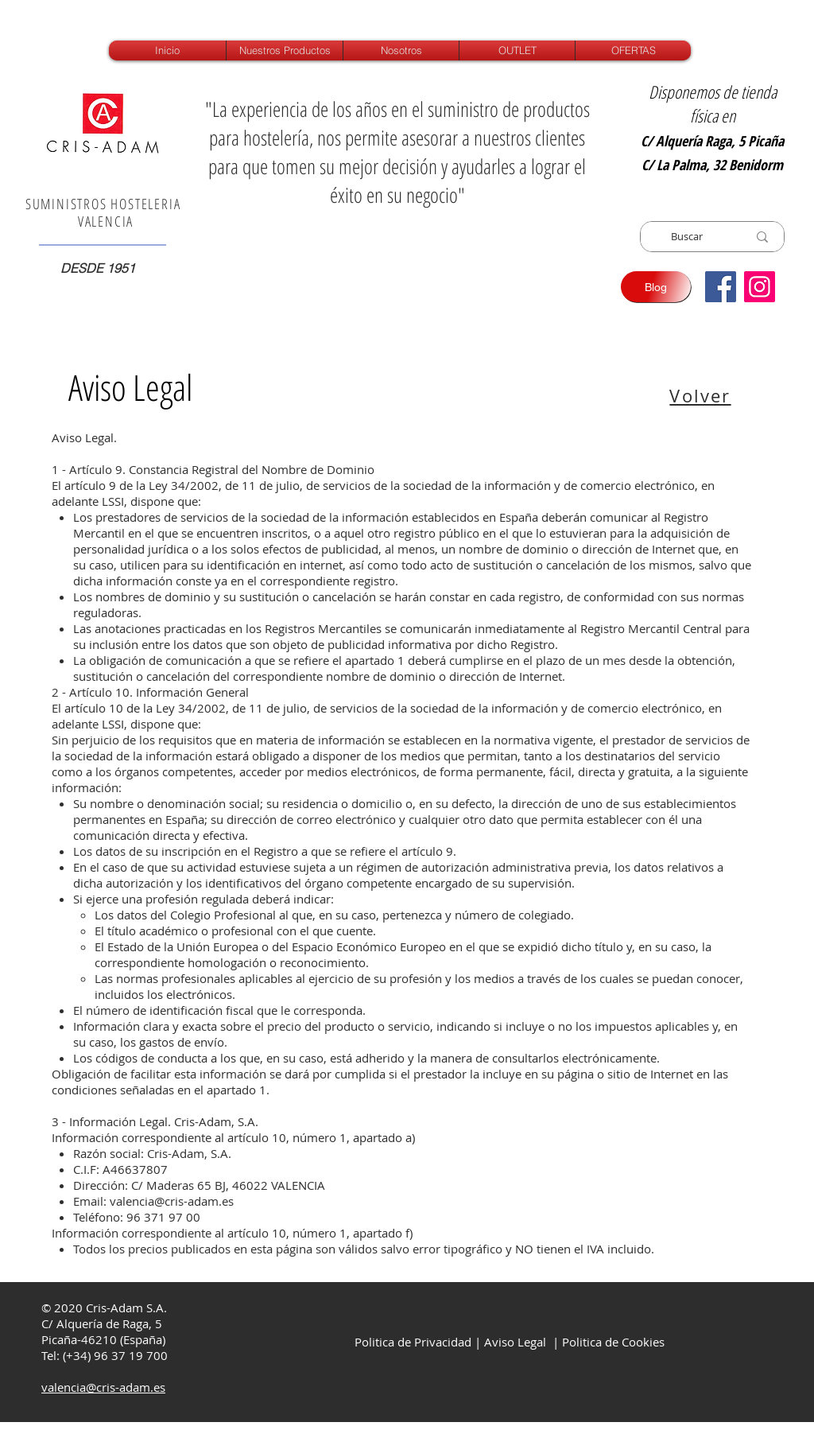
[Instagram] (759, 286)
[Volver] (701, 395)
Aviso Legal (515, 1342)
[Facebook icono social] (720, 286)
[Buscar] (686, 236)
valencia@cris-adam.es (172, 1201)
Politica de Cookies (613, 1342)
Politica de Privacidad (411, 1342)
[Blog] (656, 286)
